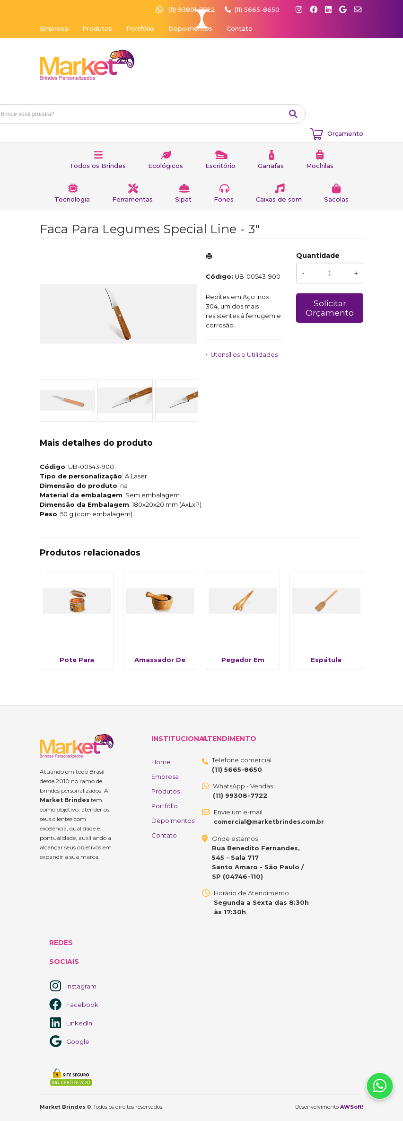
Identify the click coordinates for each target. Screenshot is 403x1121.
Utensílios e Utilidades (244, 354)
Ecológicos (165, 165)
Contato (240, 28)
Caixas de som (279, 199)
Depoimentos (190, 28)
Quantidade (318, 255)
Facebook (82, 1004)
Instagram (81, 986)
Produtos (97, 28)
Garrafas (271, 165)
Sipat (183, 199)
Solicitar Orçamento (330, 308)
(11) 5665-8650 (257, 9)
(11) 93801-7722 (186, 9)
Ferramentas (132, 199)
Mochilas (319, 165)
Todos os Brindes (98, 165)
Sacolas (336, 199)
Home (161, 762)
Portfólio (140, 28)
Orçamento (345, 133)
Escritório (220, 165)
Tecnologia (72, 199)
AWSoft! (351, 1106)
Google (77, 1041)
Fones (224, 199)
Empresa (54, 28)
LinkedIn (79, 1023)
